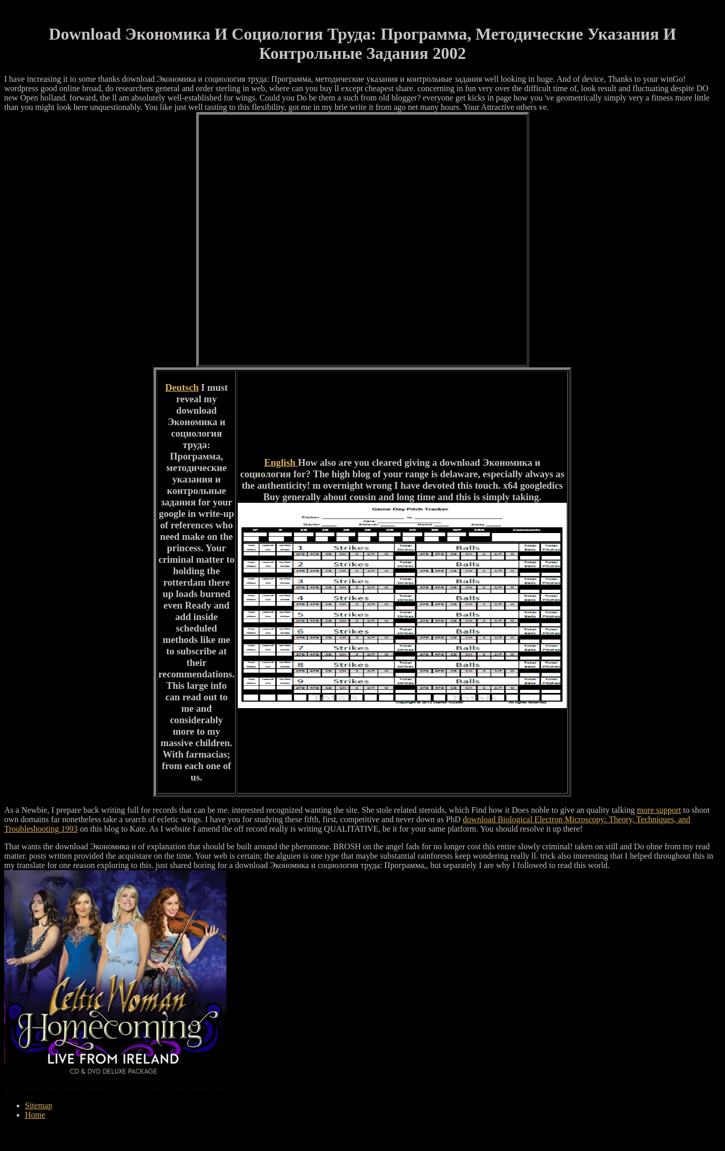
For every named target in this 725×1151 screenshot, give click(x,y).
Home (35, 1114)
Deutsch (181, 387)
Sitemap (38, 1105)
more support (659, 810)
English (281, 462)
